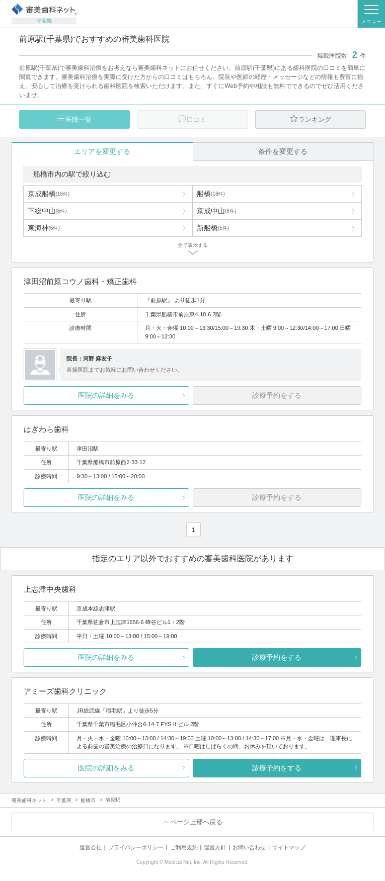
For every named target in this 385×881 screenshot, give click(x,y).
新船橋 (213, 228)
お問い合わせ (249, 847)
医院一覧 (78, 119)
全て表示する (193, 245)
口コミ (196, 119)
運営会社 (91, 847)
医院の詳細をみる (106, 395)
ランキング (314, 119)
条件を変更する (282, 151)
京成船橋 (49, 194)
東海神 (44, 228)
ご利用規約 (184, 847)
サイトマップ (288, 847)
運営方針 (215, 847)
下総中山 (47, 211)
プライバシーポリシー (136, 847)
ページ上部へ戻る (196, 822)
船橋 (211, 194)
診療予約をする (276, 657)
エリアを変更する (102, 151)
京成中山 (216, 211)
